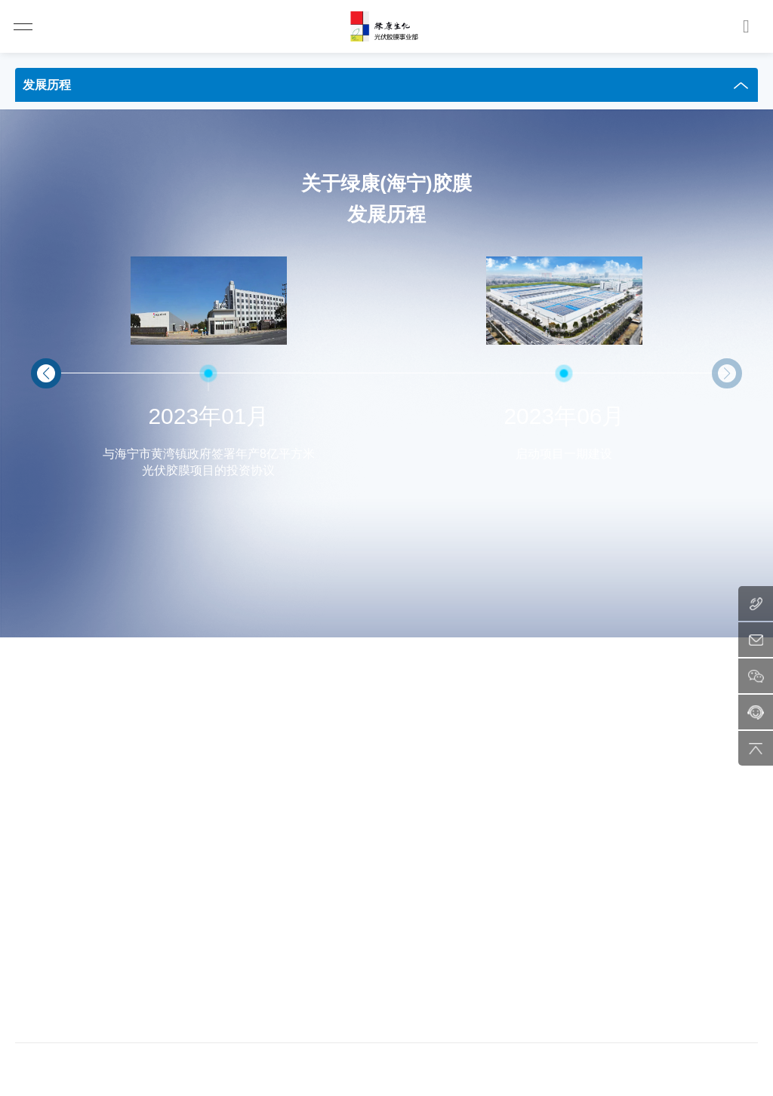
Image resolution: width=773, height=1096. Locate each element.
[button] (46, 373)
